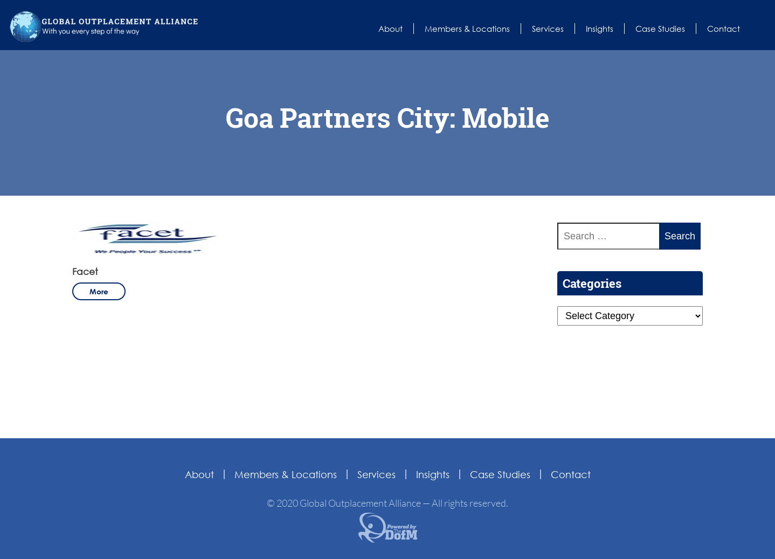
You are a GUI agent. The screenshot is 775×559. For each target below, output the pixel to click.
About (390, 28)
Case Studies (660, 28)
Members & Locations (467, 28)
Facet (85, 271)
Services (548, 28)
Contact (723, 28)
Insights (599, 28)
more (98, 291)
